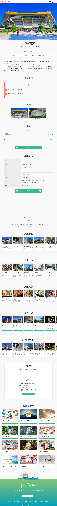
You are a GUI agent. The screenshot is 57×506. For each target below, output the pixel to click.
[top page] (10, 224)
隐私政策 (31, 502)
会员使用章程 (24, 502)
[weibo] (28, 221)
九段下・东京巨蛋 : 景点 (40, 224)
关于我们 (10, 502)
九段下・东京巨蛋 (30, 224)
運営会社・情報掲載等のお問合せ (42, 502)
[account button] (52, 2)
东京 (16, 61)
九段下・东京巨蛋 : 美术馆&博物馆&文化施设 (25, 226)
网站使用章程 (17, 502)
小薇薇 (6, 133)
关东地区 (19, 224)
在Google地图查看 (28, 217)
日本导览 (14, 224)
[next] (55, 244)
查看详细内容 (50, 134)
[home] (5, 2)
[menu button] (55, 1)
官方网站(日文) (25, 185)
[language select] (50, 2)
